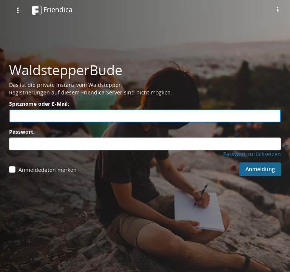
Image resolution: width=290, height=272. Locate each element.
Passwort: (22, 131)
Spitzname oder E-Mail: (39, 103)
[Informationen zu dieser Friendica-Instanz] (277, 9)
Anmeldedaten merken (48, 169)
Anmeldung (260, 169)
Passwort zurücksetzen (252, 154)
